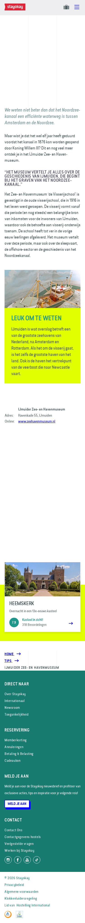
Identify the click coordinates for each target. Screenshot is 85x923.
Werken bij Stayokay (19, 850)
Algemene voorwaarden (22, 891)
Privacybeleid (14, 884)
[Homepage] (16, 9)
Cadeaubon (12, 760)
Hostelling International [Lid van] (33, 905)
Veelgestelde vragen (19, 843)
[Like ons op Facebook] (17, 859)
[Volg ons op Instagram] (8, 859)
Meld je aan (17, 804)
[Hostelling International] (9, 916)
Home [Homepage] (9, 654)
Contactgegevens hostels (23, 836)
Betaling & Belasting (19, 753)
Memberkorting (16, 740)
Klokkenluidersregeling (21, 898)
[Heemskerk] (42, 597)
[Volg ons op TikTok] (36, 859)
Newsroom (12, 707)
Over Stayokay (15, 694)
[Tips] (8, 661)
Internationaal (14, 700)
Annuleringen (14, 746)
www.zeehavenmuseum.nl (36, 421)
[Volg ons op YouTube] (27, 859)
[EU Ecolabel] (20, 916)
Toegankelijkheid (17, 714)
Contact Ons (13, 830)
